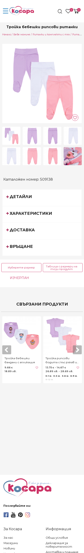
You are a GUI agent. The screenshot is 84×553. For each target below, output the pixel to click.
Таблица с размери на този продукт (61, 268)
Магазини (11, 543)
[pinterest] (20, 514)
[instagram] (27, 514)
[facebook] (6, 514)
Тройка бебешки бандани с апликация (19, 360)
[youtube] (13, 514)
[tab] (42, 197)
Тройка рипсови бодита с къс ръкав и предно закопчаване (61, 360)
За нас (8, 537)
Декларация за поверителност (59, 544)
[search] (60, 11)
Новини (9, 548)
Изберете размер (21, 267)
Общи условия (57, 537)
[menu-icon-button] (5, 11)
